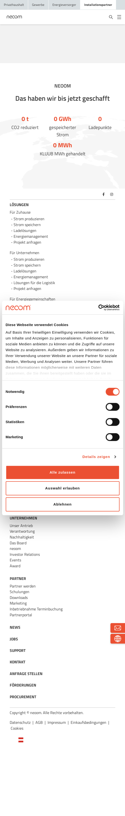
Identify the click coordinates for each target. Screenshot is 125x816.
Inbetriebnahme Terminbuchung (36, 609)
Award (15, 566)
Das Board (18, 543)
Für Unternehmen (24, 253)
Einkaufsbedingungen (88, 722)
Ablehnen (62, 504)
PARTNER (18, 578)
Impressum (57, 722)
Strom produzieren (29, 219)
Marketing (18, 603)
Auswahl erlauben (62, 488)
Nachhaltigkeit (22, 537)
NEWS (15, 627)
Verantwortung (22, 531)
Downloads (19, 597)
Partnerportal (21, 615)
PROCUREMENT (23, 697)
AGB (39, 722)
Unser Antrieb (21, 525)
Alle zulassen (62, 472)
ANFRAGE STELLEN (26, 674)
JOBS (14, 639)
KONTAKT (17, 662)
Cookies (17, 728)
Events (15, 560)
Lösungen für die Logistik (34, 283)
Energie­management (31, 277)
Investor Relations (25, 554)
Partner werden (23, 586)
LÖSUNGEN (19, 205)
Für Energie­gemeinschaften (32, 299)
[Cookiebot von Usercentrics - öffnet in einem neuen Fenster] (98, 307)
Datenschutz (20, 722)
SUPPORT (17, 650)
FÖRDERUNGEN (23, 685)
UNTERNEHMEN (23, 518)
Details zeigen (96, 457)
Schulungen (19, 592)
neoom (15, 548)
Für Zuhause (20, 212)
